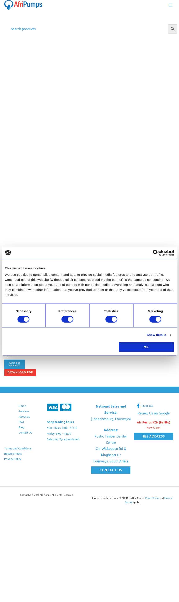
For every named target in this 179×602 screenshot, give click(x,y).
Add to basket (14, 365)
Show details (156, 334)
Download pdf (20, 373)
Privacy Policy (12, 460)
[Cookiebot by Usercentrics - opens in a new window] (156, 253)
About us (24, 418)
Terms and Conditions (18, 449)
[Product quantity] (25, 357)
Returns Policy (13, 455)
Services (24, 412)
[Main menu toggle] (170, 5)
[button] (110, 471)
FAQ (21, 423)
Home (22, 407)
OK (146, 347)
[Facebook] (144, 407)
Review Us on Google (154, 415)
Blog (21, 428)
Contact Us (25, 434)
